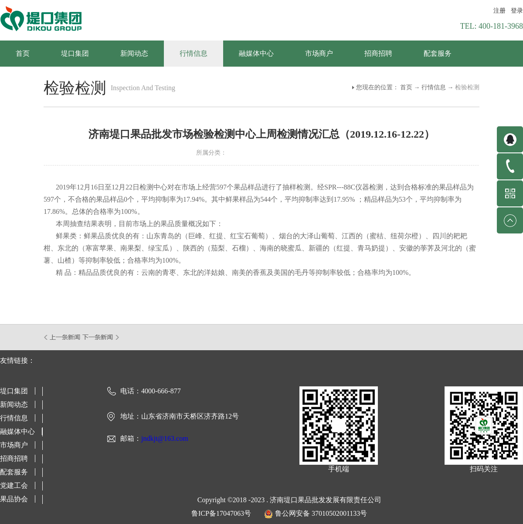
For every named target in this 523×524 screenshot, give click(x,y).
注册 (499, 10)
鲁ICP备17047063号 (221, 513)
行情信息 (433, 87)
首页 (23, 53)
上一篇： (63, 337)
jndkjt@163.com (164, 438)
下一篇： (101, 337)
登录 (517, 10)
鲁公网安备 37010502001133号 (321, 513)
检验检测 (467, 87)
